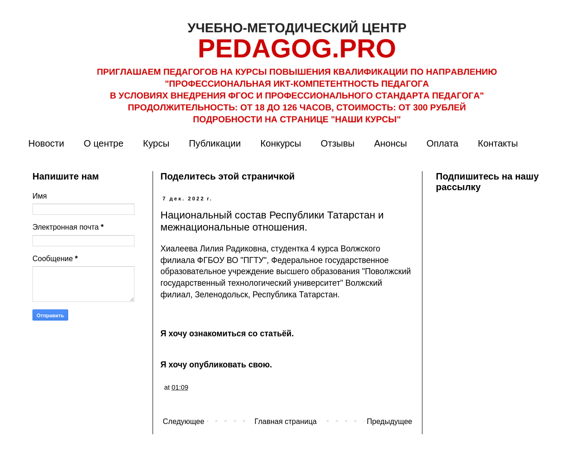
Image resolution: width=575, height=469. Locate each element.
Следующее (183, 421)
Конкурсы (280, 143)
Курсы (156, 143)
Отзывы (337, 143)
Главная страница (286, 421)
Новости (46, 143)
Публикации (215, 143)
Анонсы (390, 143)
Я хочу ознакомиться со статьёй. (227, 333)
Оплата (443, 143)
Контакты (498, 143)
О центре (103, 143)
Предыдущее (389, 421)
